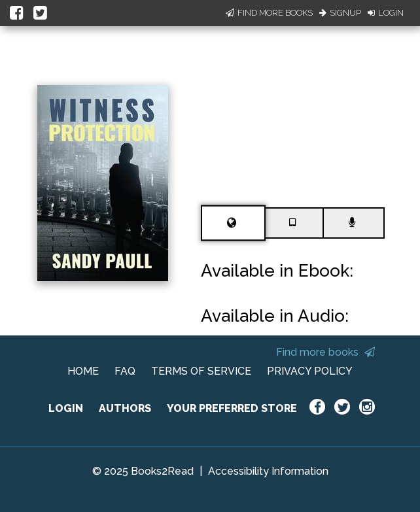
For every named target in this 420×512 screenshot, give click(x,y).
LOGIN (65, 408)
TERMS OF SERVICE (201, 371)
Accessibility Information (268, 471)
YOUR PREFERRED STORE (232, 408)
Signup (340, 13)
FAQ (124, 371)
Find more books (325, 352)
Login (386, 13)
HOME (83, 371)
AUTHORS (125, 408)
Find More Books (269, 13)
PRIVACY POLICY (310, 371)
